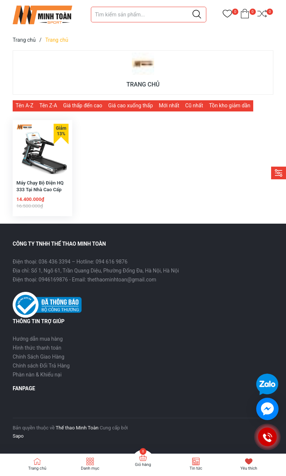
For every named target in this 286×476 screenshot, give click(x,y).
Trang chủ (37, 468)
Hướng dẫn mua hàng (38, 339)
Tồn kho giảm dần (229, 105)
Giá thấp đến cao (82, 105)
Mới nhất (169, 105)
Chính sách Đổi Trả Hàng (41, 366)
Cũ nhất (194, 105)
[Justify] (197, 14)
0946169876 (53, 280)
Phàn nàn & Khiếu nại (37, 375)
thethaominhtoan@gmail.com (122, 280)
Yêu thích (248, 468)
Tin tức (196, 468)
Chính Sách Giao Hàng (38, 357)
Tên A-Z (25, 105)
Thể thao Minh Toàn (77, 428)
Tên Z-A (48, 105)
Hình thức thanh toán (37, 348)
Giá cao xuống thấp (130, 105)
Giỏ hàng (143, 464)
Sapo (18, 436)
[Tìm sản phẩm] (148, 14)
